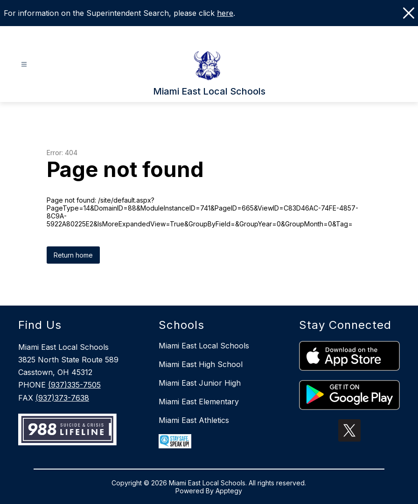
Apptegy (229, 491)
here (225, 13)
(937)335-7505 (74, 384)
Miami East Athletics (194, 420)
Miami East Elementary (199, 401)
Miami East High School (201, 364)
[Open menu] (24, 64)
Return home (73, 255)
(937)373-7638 (62, 397)
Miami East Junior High (200, 383)
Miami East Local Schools (204, 345)
